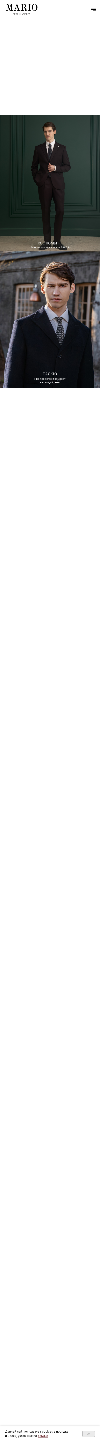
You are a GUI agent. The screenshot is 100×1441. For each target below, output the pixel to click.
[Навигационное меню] (93, 9)
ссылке (43, 1436)
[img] (50, 318)
